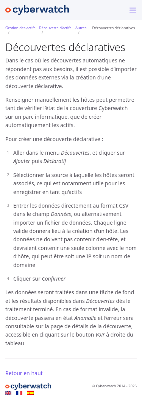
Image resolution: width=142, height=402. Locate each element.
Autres (80, 27)
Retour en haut (24, 373)
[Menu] (132, 10)
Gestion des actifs (20, 27)
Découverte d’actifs (55, 27)
